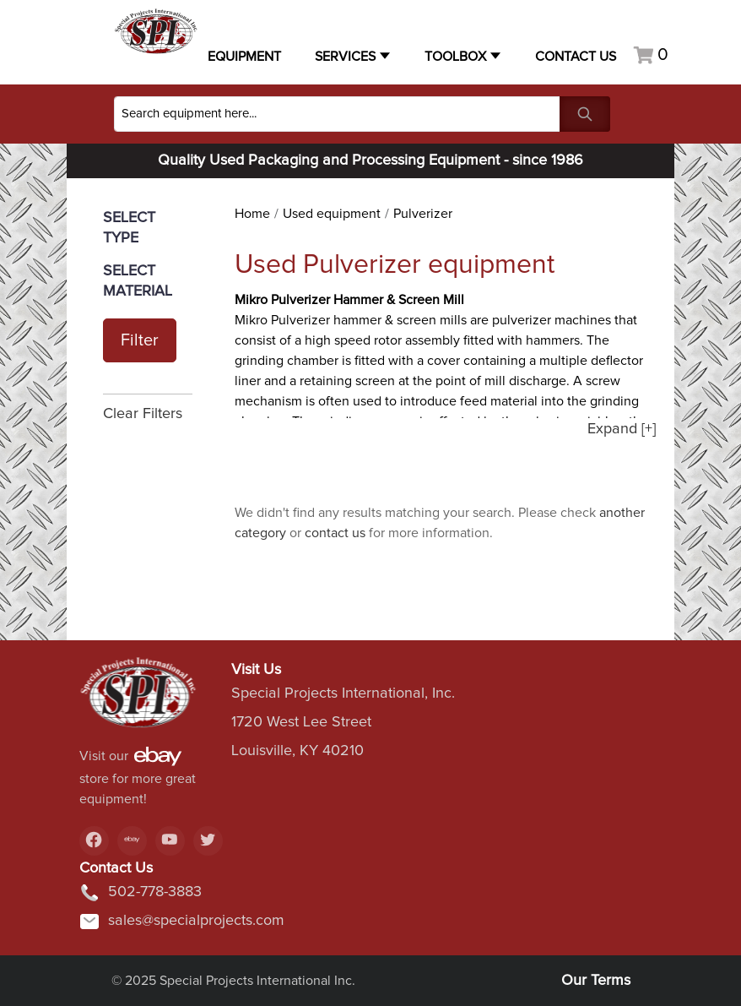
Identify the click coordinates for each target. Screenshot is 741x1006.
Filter (140, 340)
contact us (335, 533)
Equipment (244, 56)
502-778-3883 (140, 893)
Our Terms (595, 980)
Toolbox (455, 56)
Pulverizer (422, 213)
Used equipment (332, 213)
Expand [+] (621, 429)
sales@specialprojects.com (181, 921)
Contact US (575, 56)
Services (345, 56)
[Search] (337, 114)
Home (252, 213)
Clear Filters (142, 413)
